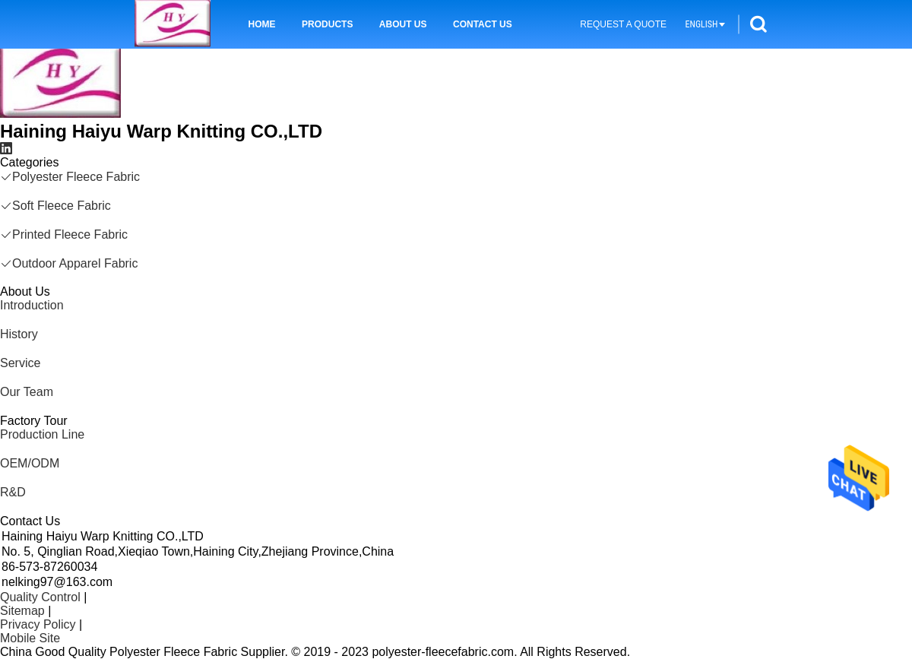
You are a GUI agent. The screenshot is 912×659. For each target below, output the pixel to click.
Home (262, 24)
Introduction (32, 305)
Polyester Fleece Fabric (70, 176)
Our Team (26, 391)
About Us (403, 24)
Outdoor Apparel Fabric (69, 263)
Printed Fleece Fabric (64, 234)
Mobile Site (30, 638)
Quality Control (40, 597)
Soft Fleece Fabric (55, 205)
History (19, 334)
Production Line (42, 434)
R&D (13, 492)
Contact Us (482, 24)
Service (20, 362)
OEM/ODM (29, 463)
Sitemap (22, 610)
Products (327, 24)
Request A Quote (623, 24)
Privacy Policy (38, 624)
